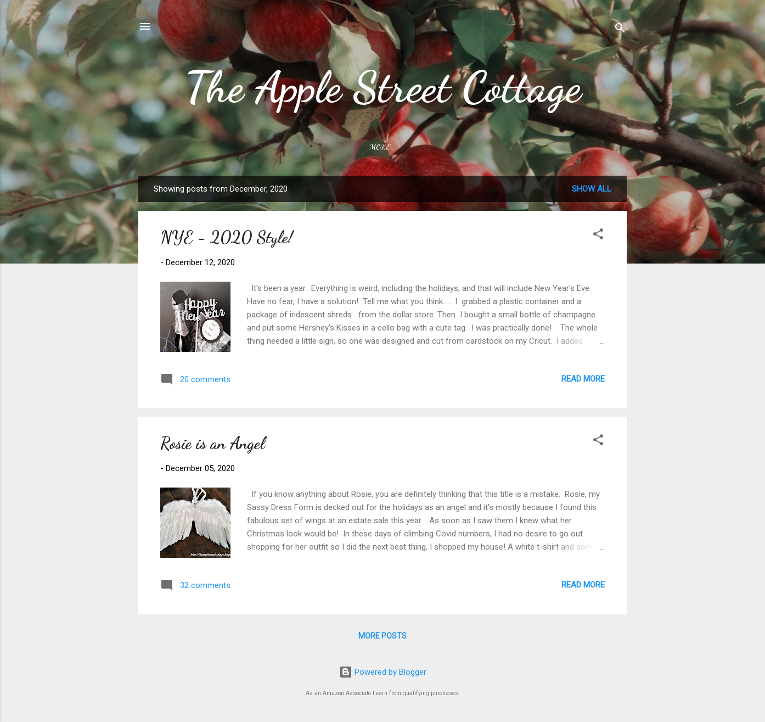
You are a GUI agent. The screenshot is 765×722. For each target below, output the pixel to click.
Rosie (462, 147)
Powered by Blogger (382, 672)
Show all (591, 189)
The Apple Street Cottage (382, 86)
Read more (583, 379)
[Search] (620, 30)
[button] (598, 235)
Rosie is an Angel (212, 443)
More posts (382, 635)
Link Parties (404, 147)
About (345, 147)
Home (302, 147)
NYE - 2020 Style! (226, 237)
